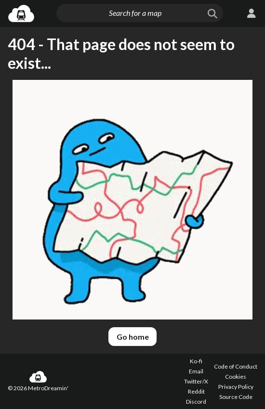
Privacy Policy (235, 386)
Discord (196, 401)
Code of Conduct (235, 366)
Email (196, 371)
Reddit (196, 391)
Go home (133, 336)
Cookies (235, 376)
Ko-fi (196, 361)
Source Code (235, 396)
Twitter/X (196, 381)
